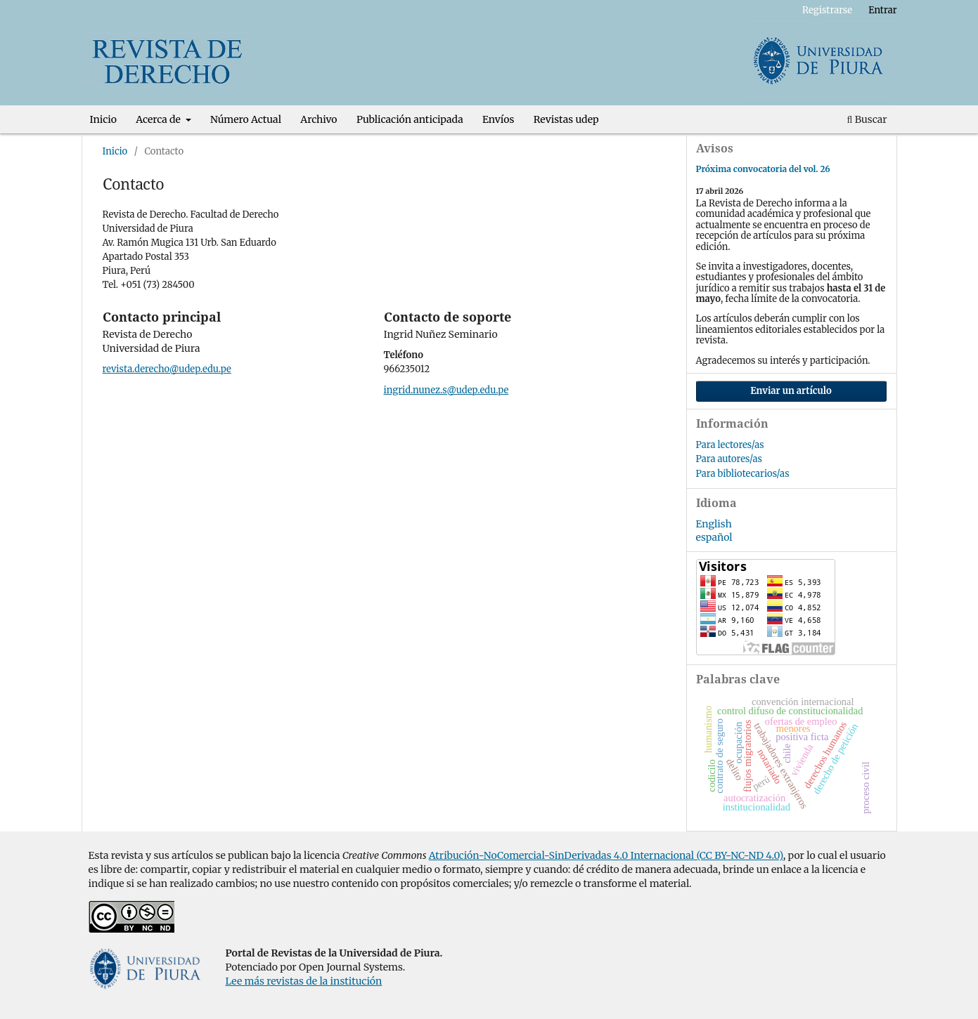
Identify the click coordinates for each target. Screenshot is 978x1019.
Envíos (498, 119)
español (714, 537)
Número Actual (245, 119)
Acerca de (159, 119)
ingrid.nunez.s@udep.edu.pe (446, 390)
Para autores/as (729, 459)
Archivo (318, 119)
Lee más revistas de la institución (304, 981)
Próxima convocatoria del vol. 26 (763, 169)
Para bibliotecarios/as (743, 474)
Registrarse (827, 10)
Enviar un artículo (791, 391)
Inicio (103, 119)
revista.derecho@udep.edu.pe (167, 369)
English (714, 524)
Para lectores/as (730, 445)
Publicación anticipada (409, 119)
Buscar (867, 119)
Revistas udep (566, 119)
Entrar (882, 10)
